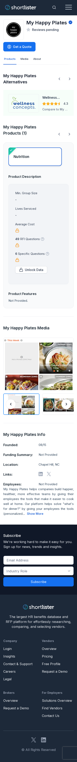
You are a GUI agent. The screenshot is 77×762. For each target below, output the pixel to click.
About (37, 58)
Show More (35, 514)
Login (7, 649)
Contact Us (50, 716)
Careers (9, 671)
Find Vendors (52, 708)
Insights (9, 656)
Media (24, 58)
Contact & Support (17, 664)
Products (10, 58)
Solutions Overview (57, 700)
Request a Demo (55, 671)
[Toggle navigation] (68, 7)
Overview (49, 649)
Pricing (47, 656)
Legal (7, 679)
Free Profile (51, 664)
